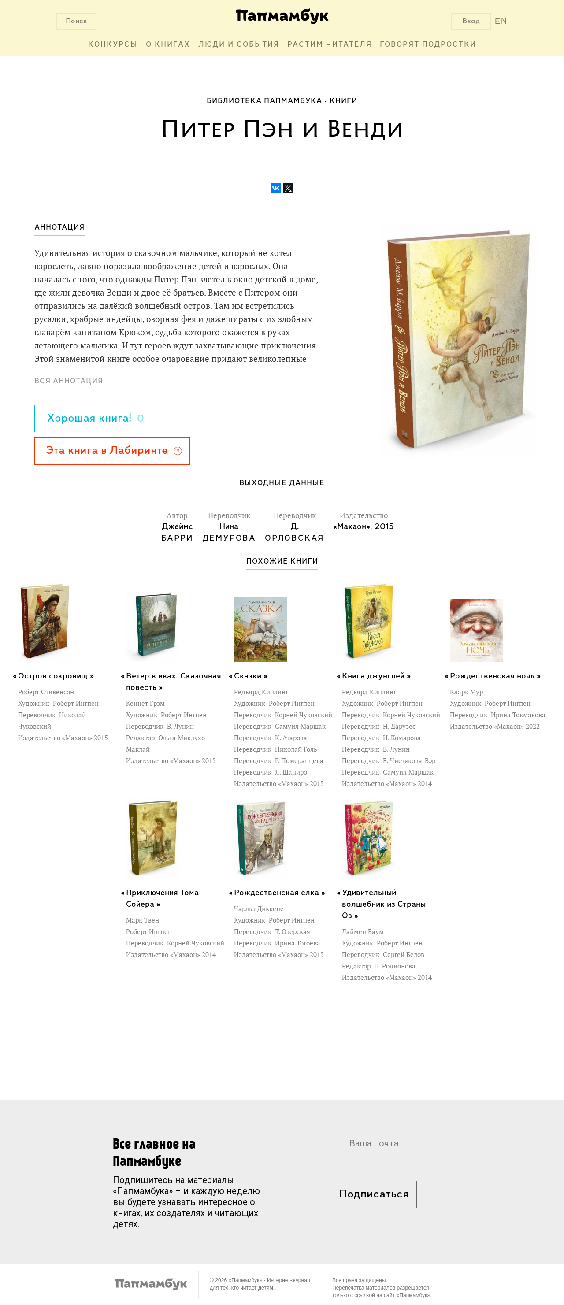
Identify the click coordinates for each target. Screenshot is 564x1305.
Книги (343, 101)
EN (501, 21)
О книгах (168, 45)
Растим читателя (329, 45)
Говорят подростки (428, 45)
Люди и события (238, 45)
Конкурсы (113, 45)
